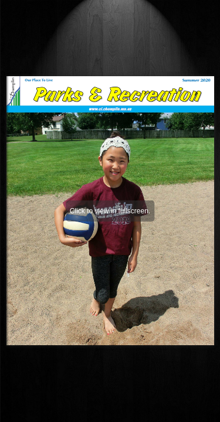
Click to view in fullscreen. (110, 211)
